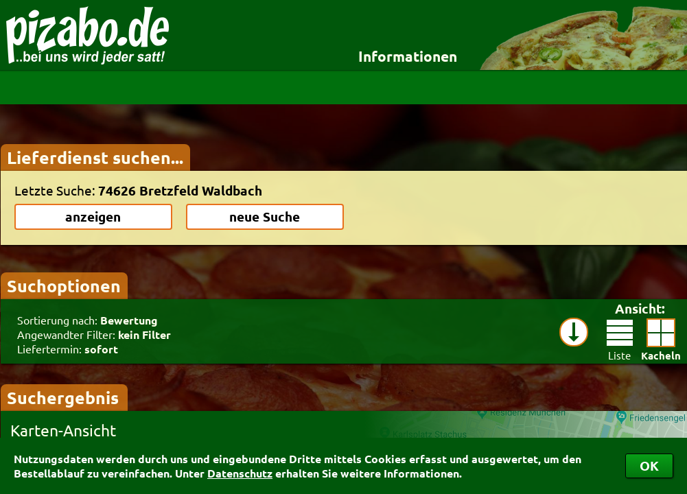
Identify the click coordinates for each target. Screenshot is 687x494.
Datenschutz (239, 473)
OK (649, 465)
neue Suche (264, 216)
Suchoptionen (64, 285)
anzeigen (93, 216)
